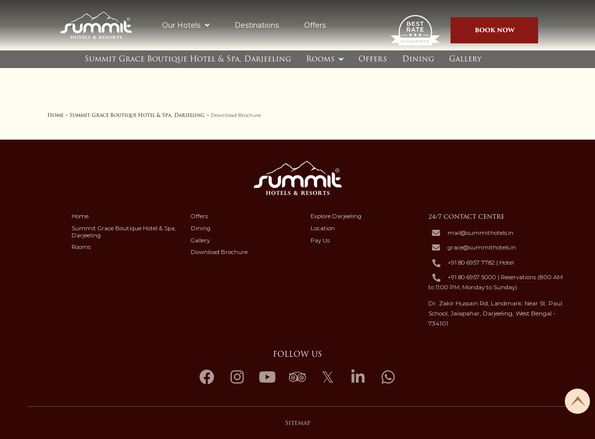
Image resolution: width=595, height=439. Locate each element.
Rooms (320, 59)
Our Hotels (185, 25)
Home (55, 115)
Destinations (257, 25)
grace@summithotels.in (482, 247)
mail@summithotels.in (480, 233)
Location (323, 228)
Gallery (465, 59)
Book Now (494, 30)
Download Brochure (219, 252)
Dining (418, 59)
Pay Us (320, 240)
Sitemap (298, 422)
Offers (315, 25)
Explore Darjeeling (336, 216)
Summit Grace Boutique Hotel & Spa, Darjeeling (188, 59)
